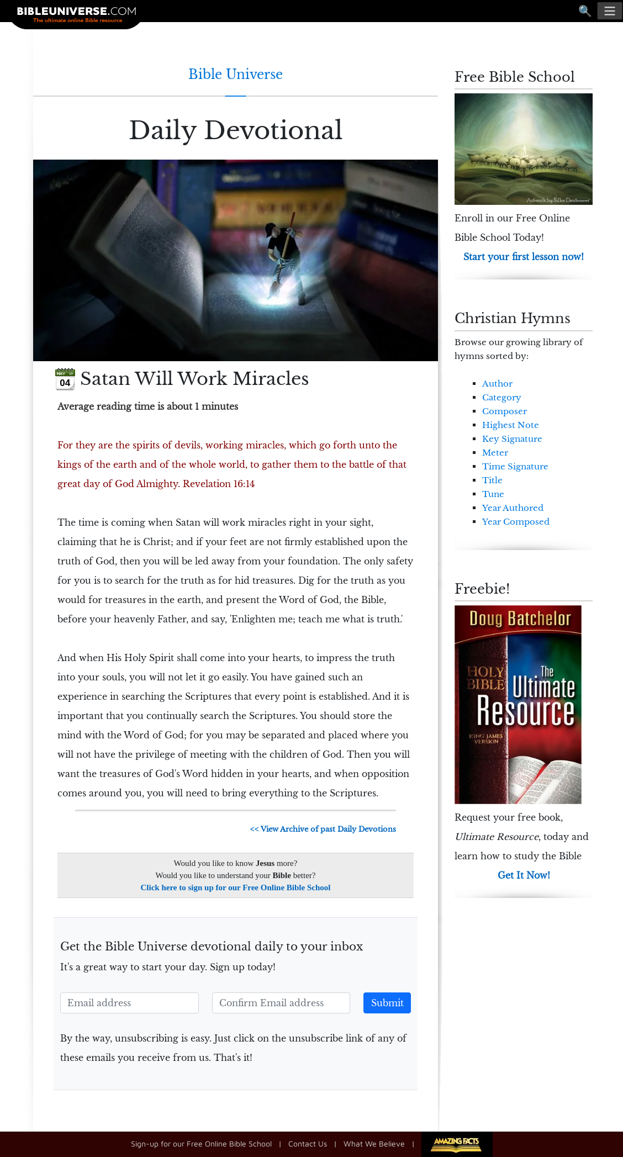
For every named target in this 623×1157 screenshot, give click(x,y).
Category (501, 397)
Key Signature (512, 439)
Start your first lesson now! (523, 256)
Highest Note (510, 425)
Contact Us (307, 1143)
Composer (504, 411)
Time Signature (515, 466)
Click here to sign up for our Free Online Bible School (236, 887)
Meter (495, 452)
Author (497, 383)
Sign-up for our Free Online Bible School (201, 1143)
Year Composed (516, 521)
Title (492, 480)
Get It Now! (524, 875)
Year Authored (512, 508)
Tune (493, 494)
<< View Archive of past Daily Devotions (323, 829)
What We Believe (374, 1143)
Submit (387, 1002)
